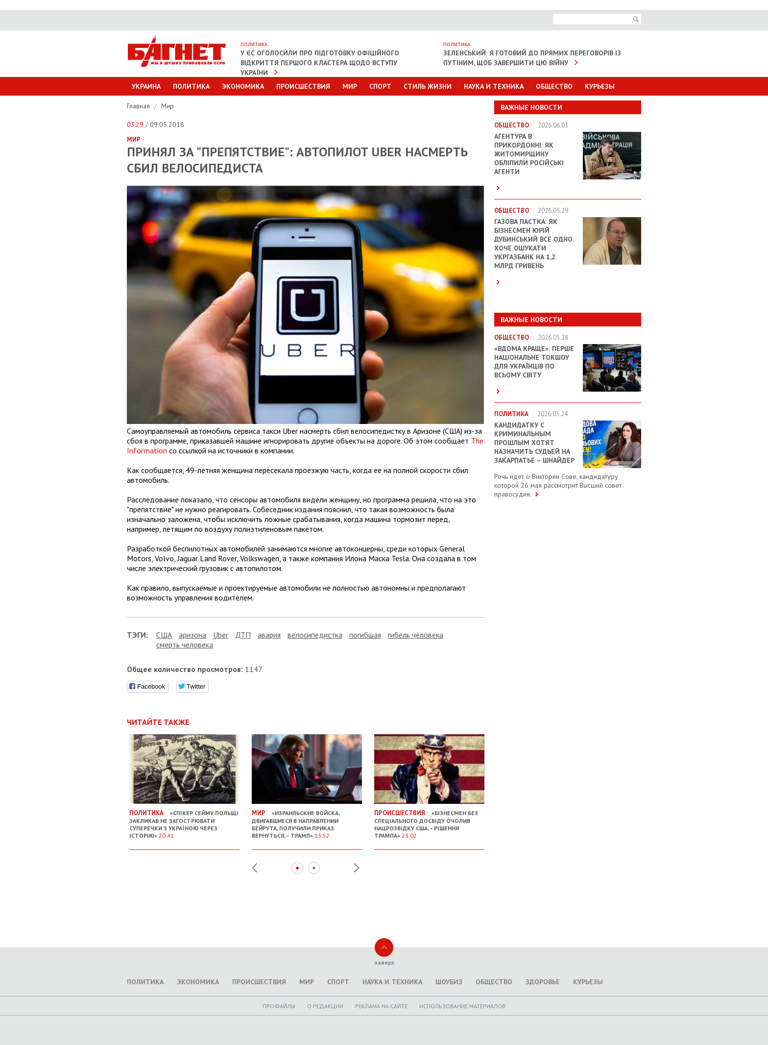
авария (269, 635)
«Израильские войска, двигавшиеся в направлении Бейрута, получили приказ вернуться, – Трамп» (307, 820)
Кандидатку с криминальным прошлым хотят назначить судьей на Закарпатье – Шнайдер (534, 443)
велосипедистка (315, 635)
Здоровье (543, 981)
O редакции (325, 1006)
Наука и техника (494, 86)
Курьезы (600, 86)
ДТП (243, 635)
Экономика (243, 86)
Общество (554, 86)
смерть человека (184, 644)
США (164, 635)
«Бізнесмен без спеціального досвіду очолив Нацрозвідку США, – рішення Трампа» (429, 820)
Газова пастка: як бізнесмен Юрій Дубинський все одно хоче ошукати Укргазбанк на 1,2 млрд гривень (533, 243)
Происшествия (303, 86)
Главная (139, 105)
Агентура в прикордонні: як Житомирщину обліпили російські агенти (529, 154)
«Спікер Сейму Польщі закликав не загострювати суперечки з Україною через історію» (184, 820)
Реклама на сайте (381, 1006)
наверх (384, 962)
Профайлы (279, 1006)
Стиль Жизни (428, 86)
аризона (192, 635)
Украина (146, 86)
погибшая (365, 635)
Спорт (380, 86)
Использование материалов (462, 1006)
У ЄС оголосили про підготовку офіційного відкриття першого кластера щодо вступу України (319, 63)
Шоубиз (448, 981)
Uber (220, 635)
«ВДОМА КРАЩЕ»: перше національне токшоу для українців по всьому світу (534, 361)
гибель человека (415, 635)
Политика (191, 86)
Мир (349, 86)
